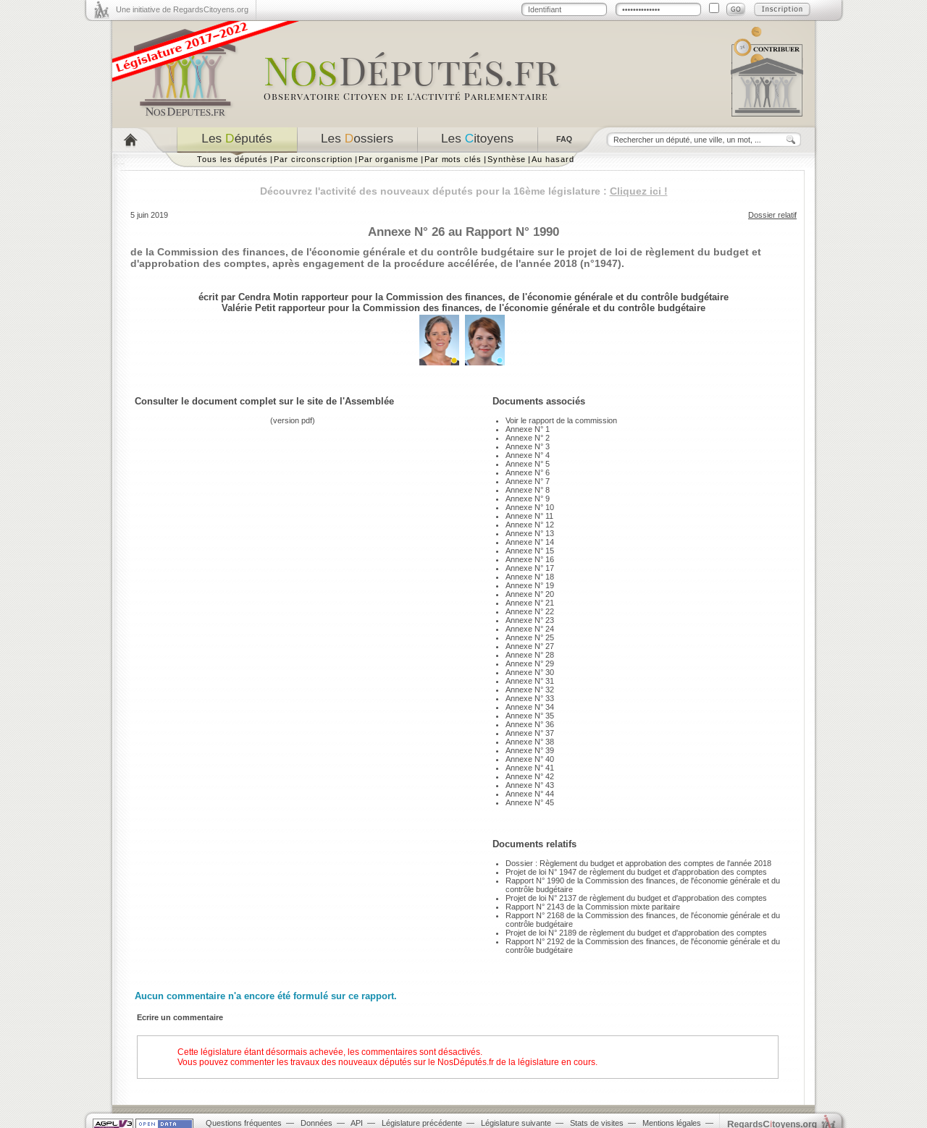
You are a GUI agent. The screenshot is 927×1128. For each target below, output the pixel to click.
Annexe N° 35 (530, 715)
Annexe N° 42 (530, 776)
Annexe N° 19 (530, 585)
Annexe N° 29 (530, 663)
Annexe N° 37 (530, 733)
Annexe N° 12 (530, 524)
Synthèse (506, 159)
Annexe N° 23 (530, 620)
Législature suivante (516, 1123)
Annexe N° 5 (528, 463)
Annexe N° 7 (528, 481)
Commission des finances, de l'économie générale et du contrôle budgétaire (557, 297)
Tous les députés (232, 159)
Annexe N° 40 (530, 759)
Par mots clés (453, 159)
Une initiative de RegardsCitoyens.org (182, 9)
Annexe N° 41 (530, 767)
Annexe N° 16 (530, 559)
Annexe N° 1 (528, 429)
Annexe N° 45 (530, 802)
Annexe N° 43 (530, 785)
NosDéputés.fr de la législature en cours (516, 1062)
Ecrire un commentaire (180, 1017)
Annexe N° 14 (530, 542)
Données (316, 1123)
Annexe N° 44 (530, 793)
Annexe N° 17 (530, 568)
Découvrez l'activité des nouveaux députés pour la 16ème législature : (464, 191)
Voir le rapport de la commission (561, 420)
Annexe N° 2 (528, 437)
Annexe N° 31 (530, 681)
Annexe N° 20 (530, 594)
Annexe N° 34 (530, 707)
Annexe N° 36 (530, 724)
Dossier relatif (772, 215)
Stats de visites (597, 1123)
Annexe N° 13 (530, 533)
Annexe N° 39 (530, 750)
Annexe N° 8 (528, 489)
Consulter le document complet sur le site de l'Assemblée (264, 401)
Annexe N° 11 (529, 516)
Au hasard (553, 159)
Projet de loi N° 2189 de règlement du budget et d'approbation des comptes (636, 932)
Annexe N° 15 (530, 550)
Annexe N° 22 (530, 611)
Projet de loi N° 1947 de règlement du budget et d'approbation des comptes (636, 872)
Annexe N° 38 (530, 741)
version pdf (292, 420)
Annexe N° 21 (530, 602)
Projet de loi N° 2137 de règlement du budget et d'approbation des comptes (636, 898)
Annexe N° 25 (530, 637)
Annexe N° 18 (530, 576)
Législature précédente (422, 1123)
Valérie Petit (248, 307)
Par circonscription (313, 159)
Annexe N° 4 (528, 455)
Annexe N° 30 (530, 672)
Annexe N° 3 (528, 446)
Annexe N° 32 (530, 689)
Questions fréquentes (244, 1123)
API (357, 1123)
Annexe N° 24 (530, 628)
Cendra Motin (268, 297)
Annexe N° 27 (530, 646)
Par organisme (388, 159)
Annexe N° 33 (530, 698)
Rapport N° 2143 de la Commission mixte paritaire (593, 906)
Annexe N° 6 (528, 472)
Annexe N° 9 (528, 498)
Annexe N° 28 (530, 654)
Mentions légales (671, 1123)
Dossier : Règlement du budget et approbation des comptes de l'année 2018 (638, 863)
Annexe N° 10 (530, 507)
